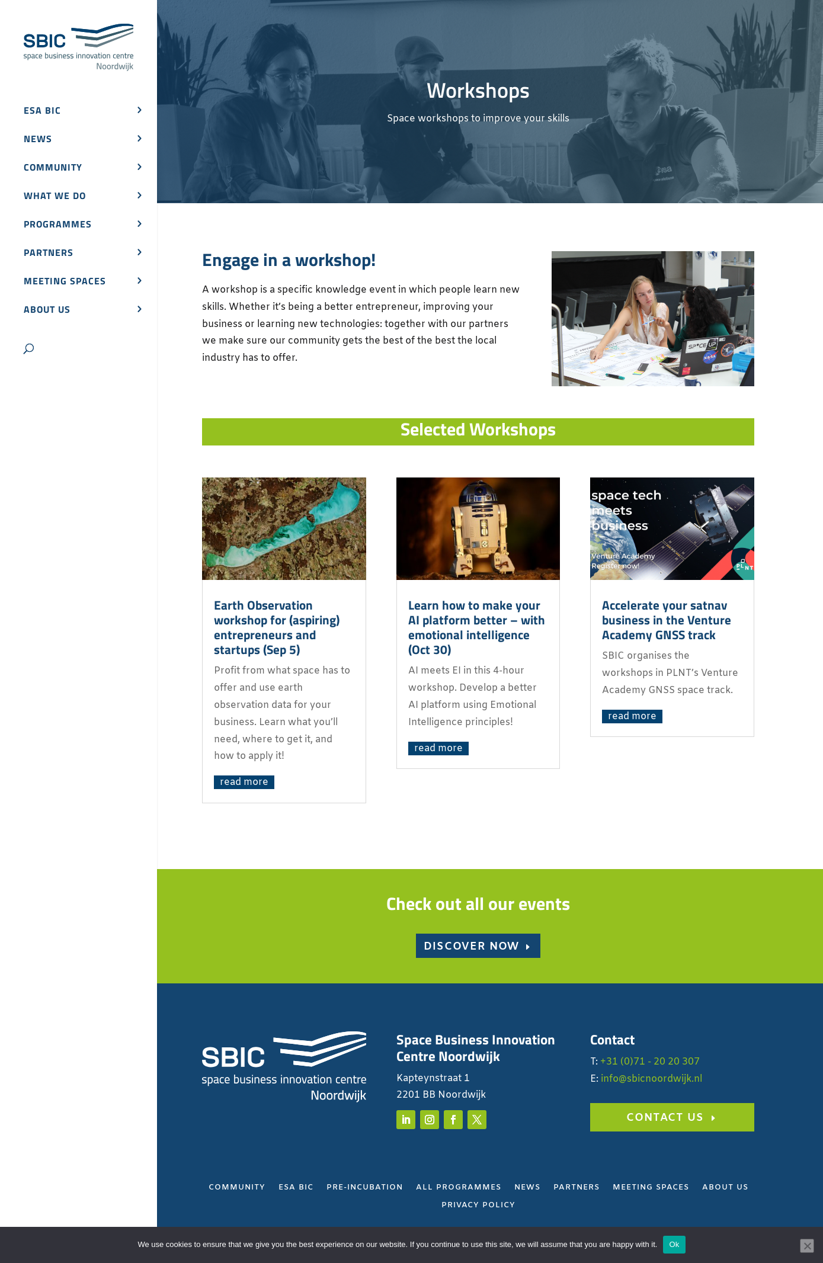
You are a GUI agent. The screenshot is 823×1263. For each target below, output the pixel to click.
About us (47, 310)
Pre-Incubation (364, 1188)
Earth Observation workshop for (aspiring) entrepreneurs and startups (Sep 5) (277, 627)
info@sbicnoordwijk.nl (651, 1079)
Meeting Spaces (651, 1188)
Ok (674, 1244)
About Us (725, 1188)
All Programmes (458, 1188)
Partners (48, 253)
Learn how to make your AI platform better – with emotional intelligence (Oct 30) (476, 627)
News (38, 140)
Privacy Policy (478, 1205)
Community (53, 168)
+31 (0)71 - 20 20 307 (650, 1062)
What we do (55, 197)
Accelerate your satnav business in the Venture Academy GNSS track (666, 619)
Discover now (471, 947)
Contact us (665, 1118)
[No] (807, 1246)
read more (244, 782)
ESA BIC (42, 111)
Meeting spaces (65, 282)
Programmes (58, 225)
